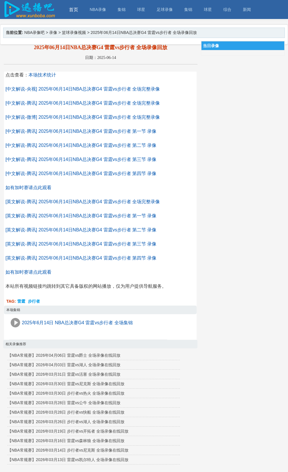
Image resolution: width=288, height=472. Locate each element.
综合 (227, 9)
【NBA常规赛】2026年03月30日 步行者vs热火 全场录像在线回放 (65, 393)
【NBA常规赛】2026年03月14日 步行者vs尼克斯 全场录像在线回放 (67, 450)
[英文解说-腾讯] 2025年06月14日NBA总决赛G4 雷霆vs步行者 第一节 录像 (80, 215)
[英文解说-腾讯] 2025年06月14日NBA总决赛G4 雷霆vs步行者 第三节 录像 (80, 243)
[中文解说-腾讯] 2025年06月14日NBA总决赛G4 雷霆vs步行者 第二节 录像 (80, 145)
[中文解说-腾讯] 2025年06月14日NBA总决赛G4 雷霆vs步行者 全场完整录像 (82, 103)
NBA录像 (98, 9)
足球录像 (165, 9)
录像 (53, 32)
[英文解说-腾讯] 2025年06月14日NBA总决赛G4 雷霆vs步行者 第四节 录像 (80, 258)
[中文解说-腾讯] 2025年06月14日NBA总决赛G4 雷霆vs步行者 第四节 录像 (80, 173)
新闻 (247, 9)
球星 (141, 9)
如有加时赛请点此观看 (28, 187)
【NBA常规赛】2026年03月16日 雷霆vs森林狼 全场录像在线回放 (65, 440)
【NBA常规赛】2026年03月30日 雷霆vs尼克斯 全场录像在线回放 (65, 383)
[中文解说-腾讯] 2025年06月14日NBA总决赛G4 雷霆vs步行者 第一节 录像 (80, 131)
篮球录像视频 (74, 32)
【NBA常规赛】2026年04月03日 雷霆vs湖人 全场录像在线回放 (63, 364)
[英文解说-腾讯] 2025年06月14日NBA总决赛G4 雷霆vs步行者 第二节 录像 (80, 229)
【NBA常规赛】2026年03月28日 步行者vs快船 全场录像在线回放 (65, 412)
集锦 (122, 9)
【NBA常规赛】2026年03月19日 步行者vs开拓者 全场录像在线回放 (67, 431)
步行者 (34, 301)
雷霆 (21, 301)
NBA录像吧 (34, 32)
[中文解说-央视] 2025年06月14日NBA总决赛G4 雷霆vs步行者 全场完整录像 (82, 89)
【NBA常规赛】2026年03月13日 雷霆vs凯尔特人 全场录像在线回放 (67, 459)
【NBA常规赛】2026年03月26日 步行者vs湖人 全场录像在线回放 (65, 421)
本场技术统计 (42, 74)
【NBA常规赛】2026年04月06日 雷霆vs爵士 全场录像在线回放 (63, 355)
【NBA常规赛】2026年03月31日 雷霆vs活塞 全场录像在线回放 (63, 374)
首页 (73, 9)
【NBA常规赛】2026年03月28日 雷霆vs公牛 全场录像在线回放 (63, 402)
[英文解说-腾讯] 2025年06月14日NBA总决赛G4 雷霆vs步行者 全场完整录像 (82, 201)
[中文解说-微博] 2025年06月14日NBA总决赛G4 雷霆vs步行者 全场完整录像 (82, 117)
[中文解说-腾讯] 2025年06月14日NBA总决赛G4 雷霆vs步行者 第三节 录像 (80, 159)
